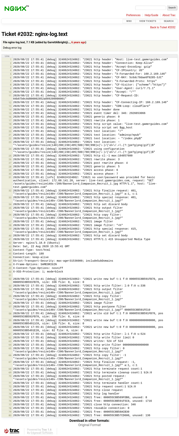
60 (10, 327)
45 (10, 253)
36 (10, 214)
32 (10, 190)
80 (10, 415)
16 (10, 116)
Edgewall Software (42, 433)
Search (169, 21)
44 (10, 250)
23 (10, 142)
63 (10, 341)
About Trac (169, 15)
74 (10, 393)
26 (10, 159)
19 (10, 127)
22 (10, 138)
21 (10, 134)
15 (10, 113)
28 (10, 166)
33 (10, 197)
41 (10, 239)
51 (10, 275)
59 (10, 320)
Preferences (133, 15)
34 (10, 204)
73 (10, 390)
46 (10, 257)
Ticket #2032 (16, 34)
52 (10, 279)
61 (10, 334)
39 (10, 228)
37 (10, 221)
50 (10, 271)
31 (10, 177)
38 (10, 225)
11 (10, 95)
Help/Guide (151, 15)
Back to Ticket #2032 (162, 27)
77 (10, 404)
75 (10, 397)
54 (10, 289)
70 (10, 376)
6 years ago (78, 42)
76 (10, 401)
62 (10, 337)
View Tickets (147, 21)
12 (10, 102)
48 (10, 264)
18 (10, 124)
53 (10, 285)
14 (10, 109)
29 (10, 170)
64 (10, 344)
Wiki (129, 21)
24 (10, 148)
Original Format (89, 425)
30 (10, 173)
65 (10, 348)
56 (10, 303)
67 (10, 362)
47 (10, 261)
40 (10, 235)
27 (10, 162)
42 (10, 242)
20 (10, 131)
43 (10, 246)
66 (10, 355)
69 (10, 372)
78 (10, 408)
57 (10, 306)
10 (10, 92)
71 (10, 383)
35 (10, 208)
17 (10, 120)
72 (10, 386)
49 (10, 268)
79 (10, 411)
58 (10, 313)
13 (10, 106)
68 (10, 369)
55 (10, 296)
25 (10, 155)
